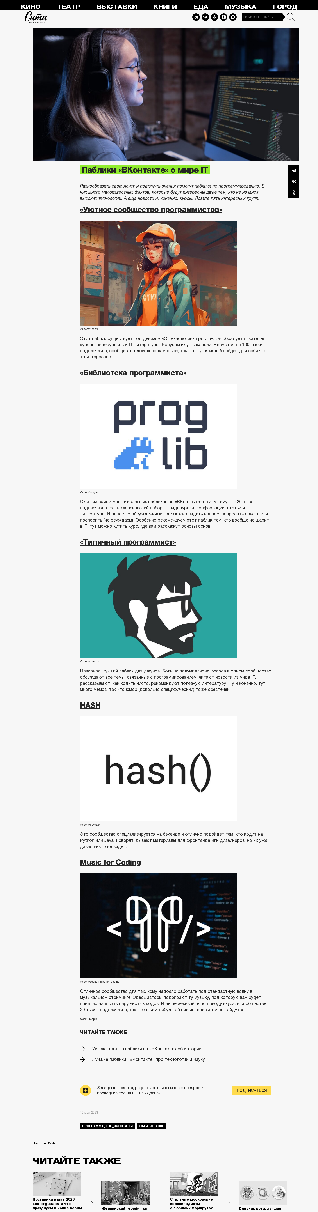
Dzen (223, 17)
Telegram (196, 17)
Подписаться (252, 1090)
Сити (36, 17)
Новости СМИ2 (44, 1143)
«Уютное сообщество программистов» (151, 209)
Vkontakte (205, 17)
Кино (30, 7)
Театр (68, 7)
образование (151, 1126)
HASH (90, 705)
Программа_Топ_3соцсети (107, 1126)
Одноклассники (293, 192)
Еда (200, 7)
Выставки (117, 7)
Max (233, 17)
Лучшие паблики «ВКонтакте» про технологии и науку (148, 1059)
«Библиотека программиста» (133, 372)
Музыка (240, 7)
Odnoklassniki (214, 17)
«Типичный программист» (128, 542)
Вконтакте (293, 181)
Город (285, 7)
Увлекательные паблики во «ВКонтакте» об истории (146, 1048)
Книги (165, 7)
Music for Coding (110, 862)
